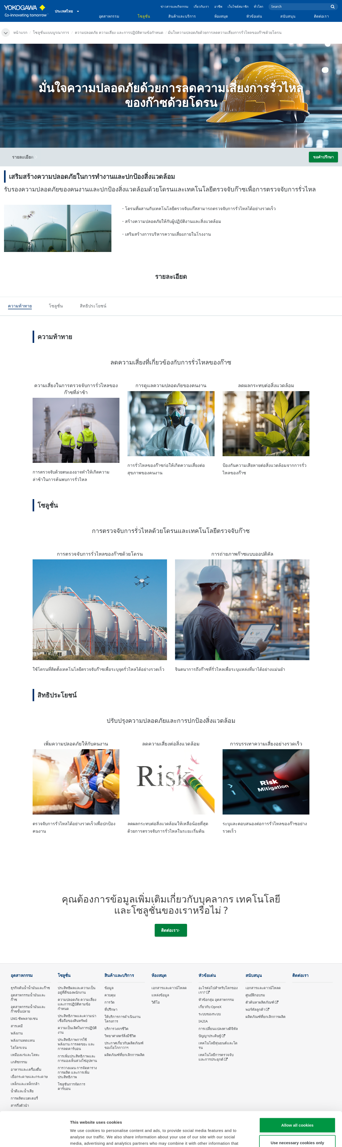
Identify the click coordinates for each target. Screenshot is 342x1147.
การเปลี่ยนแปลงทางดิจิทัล (218, 1028)
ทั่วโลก (258, 6)
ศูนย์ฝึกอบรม (255, 995)
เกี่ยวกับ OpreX (210, 1006)
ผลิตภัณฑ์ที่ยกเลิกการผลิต (124, 1054)
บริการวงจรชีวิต (116, 1028)
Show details (280, 1136)
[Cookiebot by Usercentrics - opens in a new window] (34, 1137)
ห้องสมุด (221, 16)
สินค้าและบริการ (182, 16)
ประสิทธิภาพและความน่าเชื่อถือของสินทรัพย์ (77, 1018)
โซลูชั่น (144, 16)
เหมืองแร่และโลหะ (25, 1054)
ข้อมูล (109, 987)
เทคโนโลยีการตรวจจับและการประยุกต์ (216, 1057)
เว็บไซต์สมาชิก (238, 6)
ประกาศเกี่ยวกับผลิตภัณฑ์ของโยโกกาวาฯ (123, 1045)
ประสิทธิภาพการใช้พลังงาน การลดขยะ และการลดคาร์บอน (76, 1044)
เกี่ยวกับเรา (201, 6)
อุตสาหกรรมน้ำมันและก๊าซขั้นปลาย (28, 1009)
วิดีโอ (155, 1002)
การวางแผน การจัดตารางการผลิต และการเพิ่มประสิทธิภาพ (77, 1072)
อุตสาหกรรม (109, 16)
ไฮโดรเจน (19, 1047)
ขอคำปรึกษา (323, 156)
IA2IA (203, 1021)
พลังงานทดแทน (23, 1040)
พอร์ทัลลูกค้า (255, 1009)
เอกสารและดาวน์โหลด (169, 987)
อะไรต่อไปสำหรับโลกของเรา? (218, 990)
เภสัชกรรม (19, 1062)
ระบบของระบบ (210, 1014)
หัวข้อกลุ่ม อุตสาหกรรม (216, 999)
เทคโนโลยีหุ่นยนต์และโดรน (218, 1045)
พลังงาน (17, 1033)
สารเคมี (17, 1026)
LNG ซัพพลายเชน (24, 1018)
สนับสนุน (288, 16)
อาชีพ (218, 6)
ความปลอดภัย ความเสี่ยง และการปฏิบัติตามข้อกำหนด (119, 32)
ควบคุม (110, 995)
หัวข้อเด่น (254, 16)
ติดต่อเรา (321, 16)
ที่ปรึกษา (110, 1009)
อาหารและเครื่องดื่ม (26, 1069)
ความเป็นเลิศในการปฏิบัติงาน (77, 1030)
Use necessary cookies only (297, 1108)
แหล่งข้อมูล (160, 995)
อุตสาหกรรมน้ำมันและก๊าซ (28, 997)
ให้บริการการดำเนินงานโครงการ (122, 1019)
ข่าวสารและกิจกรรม (174, 6)
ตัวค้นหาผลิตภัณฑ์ (260, 1002)
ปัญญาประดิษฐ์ (210, 1035)
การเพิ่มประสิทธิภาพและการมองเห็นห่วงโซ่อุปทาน (77, 1058)
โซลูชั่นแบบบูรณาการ (51, 32)
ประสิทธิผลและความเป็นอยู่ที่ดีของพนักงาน (76, 990)
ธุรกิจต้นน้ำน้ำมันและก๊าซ (30, 987)
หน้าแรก (20, 32)
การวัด (109, 1002)
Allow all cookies (297, 1090)
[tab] (20, 306)
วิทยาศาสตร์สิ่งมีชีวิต (120, 1035)
